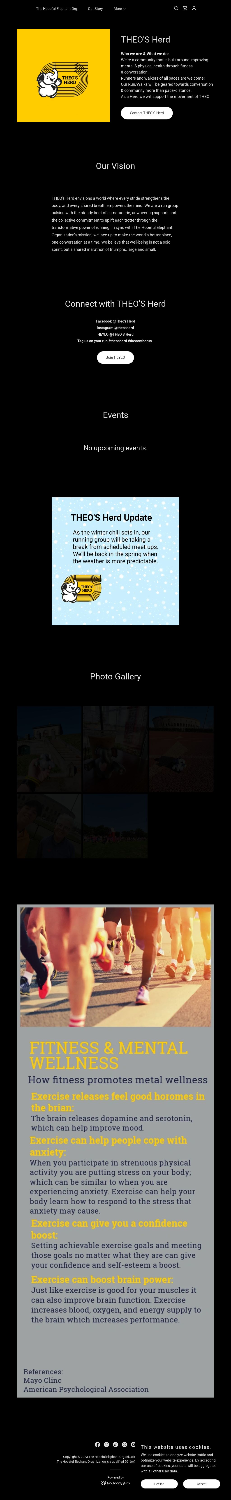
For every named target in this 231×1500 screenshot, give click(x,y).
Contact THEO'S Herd (147, 113)
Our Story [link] (95, 9)
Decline (159, 1484)
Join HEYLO (115, 357)
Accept (202, 1484)
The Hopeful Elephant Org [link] (56, 9)
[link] (184, 8)
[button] (118, 9)
